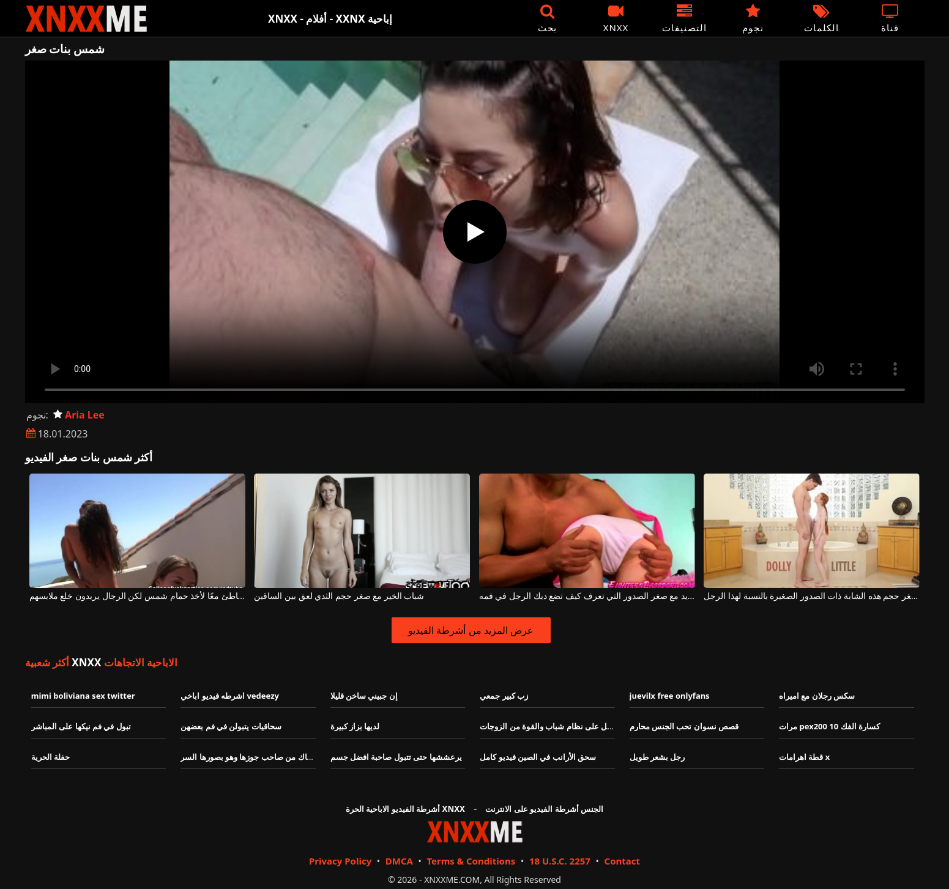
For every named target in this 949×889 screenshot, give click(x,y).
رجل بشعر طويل (657, 756)
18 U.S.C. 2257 (559, 861)
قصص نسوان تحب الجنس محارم (684, 726)
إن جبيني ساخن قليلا (364, 695)
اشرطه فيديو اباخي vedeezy (229, 695)
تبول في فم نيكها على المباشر (81, 726)
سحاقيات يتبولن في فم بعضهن (230, 726)
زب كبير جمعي (504, 695)
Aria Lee (79, 415)
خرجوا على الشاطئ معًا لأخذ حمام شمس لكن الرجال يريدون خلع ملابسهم (137, 596)
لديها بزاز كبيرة (355, 726)
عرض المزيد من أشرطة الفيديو (471, 630)
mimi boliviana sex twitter (83, 695)
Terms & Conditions (470, 861)
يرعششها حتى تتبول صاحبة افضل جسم (396, 756)
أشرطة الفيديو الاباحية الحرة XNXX (405, 808)
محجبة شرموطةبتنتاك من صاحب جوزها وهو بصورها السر (275, 756)
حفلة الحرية (50, 756)
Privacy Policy (340, 861)
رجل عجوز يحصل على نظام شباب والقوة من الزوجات (569, 726)
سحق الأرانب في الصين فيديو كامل (538, 756)
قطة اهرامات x (804, 756)
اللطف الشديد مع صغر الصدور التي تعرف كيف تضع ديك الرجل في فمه (587, 596)
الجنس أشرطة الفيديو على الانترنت (544, 808)
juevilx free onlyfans (670, 695)
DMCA (399, 861)
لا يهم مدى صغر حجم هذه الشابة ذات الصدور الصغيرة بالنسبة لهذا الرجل (812, 596)
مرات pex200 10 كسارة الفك (829, 726)
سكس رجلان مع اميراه (817, 695)
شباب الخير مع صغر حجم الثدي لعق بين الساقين (339, 596)
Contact (623, 861)
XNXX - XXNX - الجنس (86, 18)
